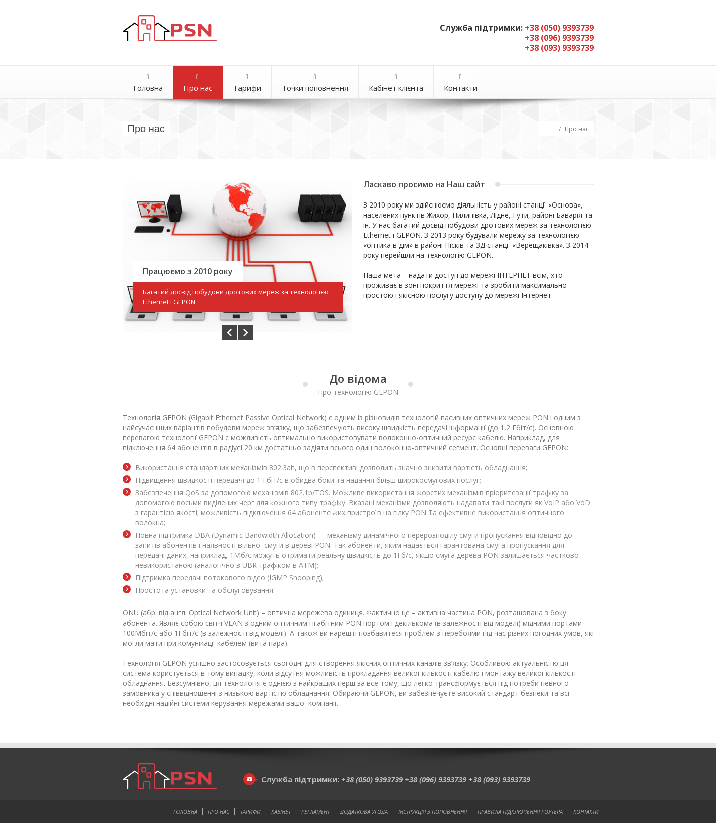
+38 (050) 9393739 (373, 779)
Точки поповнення (315, 83)
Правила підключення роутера (520, 811)
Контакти (461, 83)
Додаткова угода (364, 811)
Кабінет (281, 811)
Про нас (197, 83)
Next (245, 332)
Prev (229, 332)
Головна (148, 83)
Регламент (315, 811)
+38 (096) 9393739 (436, 779)
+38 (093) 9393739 (499, 779)
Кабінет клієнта (396, 83)
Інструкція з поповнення (432, 811)
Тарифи (247, 83)
